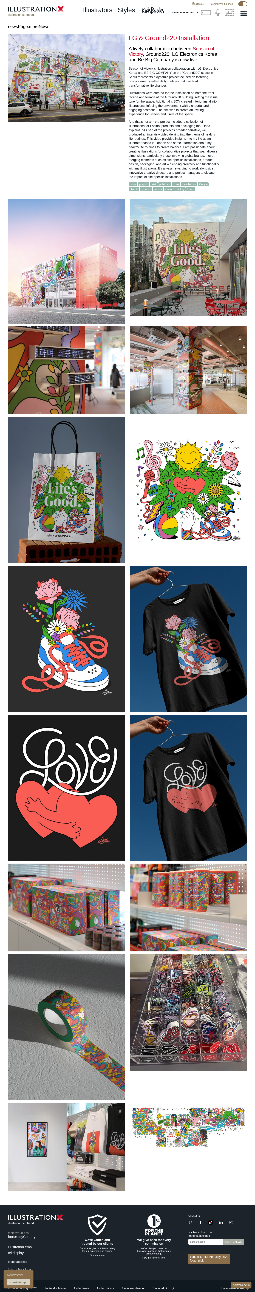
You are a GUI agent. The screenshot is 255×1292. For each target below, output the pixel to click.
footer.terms (81, 1288)
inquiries (228, 3)
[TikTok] (210, 1224)
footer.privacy (105, 1288)
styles (126, 10)
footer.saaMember (133, 1288)
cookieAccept (18, 1282)
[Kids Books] (153, 10)
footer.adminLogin (164, 1288)
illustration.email (20, 1247)
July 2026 (209, 1257)
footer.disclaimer (55, 1288)
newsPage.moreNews (28, 26)
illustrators (97, 10)
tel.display (216, 3)
